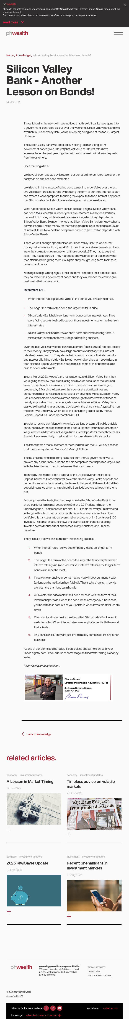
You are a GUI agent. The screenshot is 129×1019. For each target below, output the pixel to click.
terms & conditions (96, 967)
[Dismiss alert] (124, 5)
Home (10, 55)
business (12, 856)
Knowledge (24, 55)
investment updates (31, 775)
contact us (110, 1008)
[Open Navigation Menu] (118, 33)
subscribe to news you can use (43, 1015)
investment (73, 856)
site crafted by (14, 996)
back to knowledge (39, 734)
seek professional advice (99, 975)
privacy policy (94, 971)
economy (12, 775)
